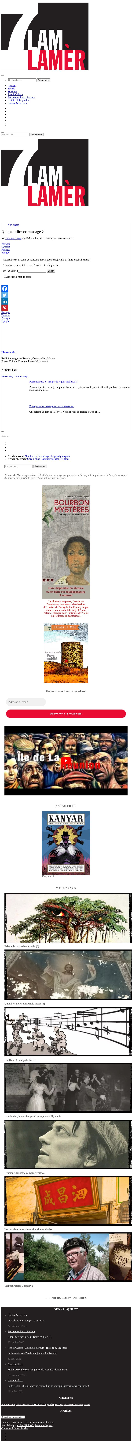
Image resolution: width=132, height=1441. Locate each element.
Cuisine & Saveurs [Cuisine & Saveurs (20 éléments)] (22, 1405)
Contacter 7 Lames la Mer (14, 1428)
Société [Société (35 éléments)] (87, 1404)
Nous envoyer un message (14, 376)
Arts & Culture (15, 94)
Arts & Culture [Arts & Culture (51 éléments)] (8, 1404)
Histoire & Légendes (18, 100)
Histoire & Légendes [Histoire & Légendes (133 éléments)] (41, 1404)
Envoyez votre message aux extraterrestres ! (51, 406)
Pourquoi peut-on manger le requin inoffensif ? (53, 381)
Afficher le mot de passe (18, 276)
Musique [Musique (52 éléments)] (59, 1404)
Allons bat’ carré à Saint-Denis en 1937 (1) (29, 1337)
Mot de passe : (24, 270)
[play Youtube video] (66, 760)
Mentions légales (43, 1425)
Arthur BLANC (25, 1425)
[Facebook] (4, 288)
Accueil (12, 85)
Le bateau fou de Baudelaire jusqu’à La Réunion (32, 1353)
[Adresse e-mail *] (26, 702)
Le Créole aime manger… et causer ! (26, 1320)
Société (11, 88)
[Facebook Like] (1, 283)
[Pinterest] (4, 308)
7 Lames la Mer (13, 238)
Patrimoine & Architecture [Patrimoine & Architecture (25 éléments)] (73, 1405)
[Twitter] (4, 295)
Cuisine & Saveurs (17, 103)
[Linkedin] (4, 301)
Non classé (13, 224)
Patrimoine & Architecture (21, 97)
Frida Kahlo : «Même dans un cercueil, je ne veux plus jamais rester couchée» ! (48, 1386)
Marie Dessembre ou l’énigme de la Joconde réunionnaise (37, 1369)
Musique (12, 91)
